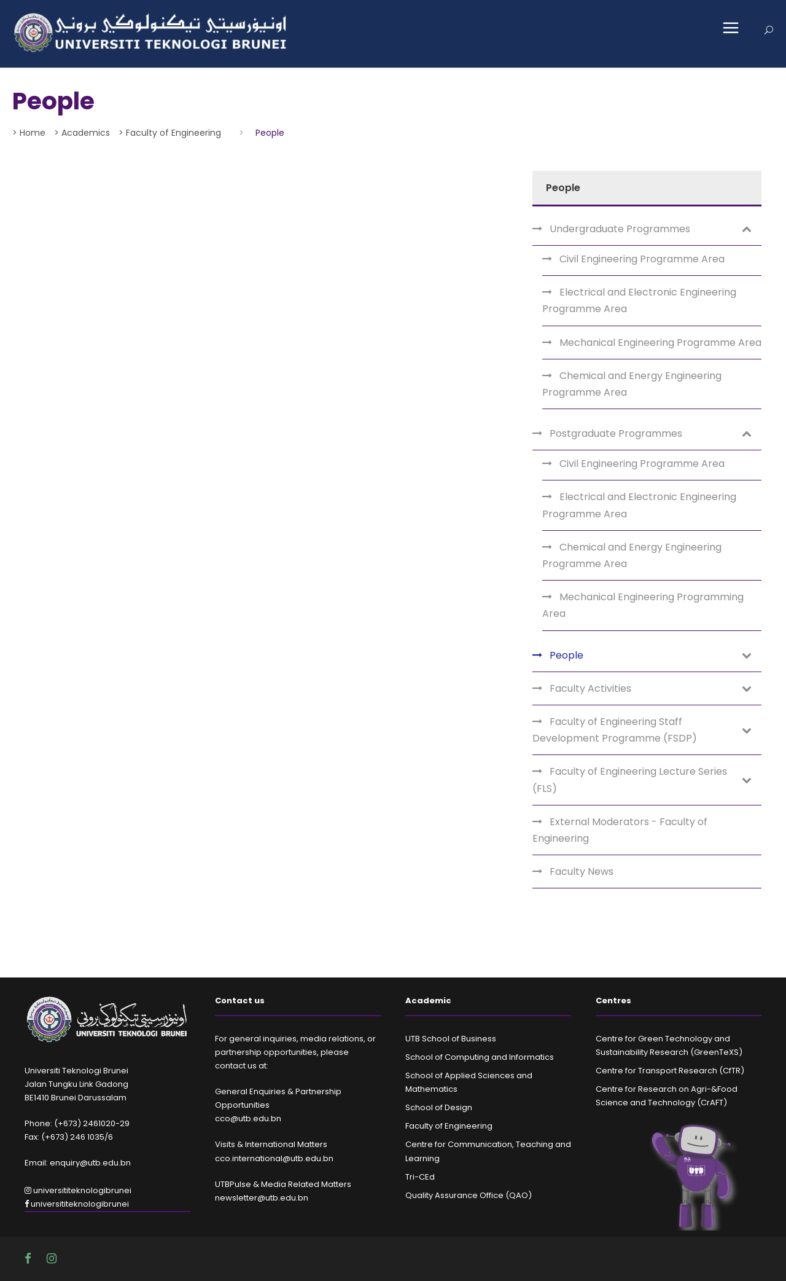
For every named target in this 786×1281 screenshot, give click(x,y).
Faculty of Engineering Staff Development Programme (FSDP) (614, 730)
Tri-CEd (420, 1177)
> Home (28, 133)
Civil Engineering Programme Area (642, 259)
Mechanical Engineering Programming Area (643, 605)
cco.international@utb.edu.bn (274, 1158)
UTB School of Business (450, 1038)
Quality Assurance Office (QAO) (468, 1195)
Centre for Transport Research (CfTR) (670, 1070)
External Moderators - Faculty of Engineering (619, 830)
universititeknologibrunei (78, 1190)
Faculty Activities (590, 688)
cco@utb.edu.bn (248, 1118)
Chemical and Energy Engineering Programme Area (632, 384)
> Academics (82, 133)
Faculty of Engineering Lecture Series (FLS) (629, 779)
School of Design (438, 1107)
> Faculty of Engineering (170, 133)
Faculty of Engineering (448, 1126)
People (566, 655)
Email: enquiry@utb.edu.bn (78, 1163)
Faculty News (581, 871)
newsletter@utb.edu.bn (261, 1198)
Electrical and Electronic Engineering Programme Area (639, 300)
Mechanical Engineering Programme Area (660, 342)
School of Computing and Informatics (479, 1057)
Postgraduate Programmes (616, 433)
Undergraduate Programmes (620, 229)
